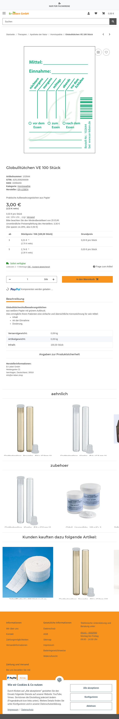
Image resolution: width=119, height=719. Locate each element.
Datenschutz (49, 628)
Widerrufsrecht (50, 656)
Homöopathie (24, 186)
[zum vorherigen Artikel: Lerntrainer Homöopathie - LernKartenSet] (103, 34)
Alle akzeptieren (91, 688)
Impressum (48, 645)
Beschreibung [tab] (15, 298)
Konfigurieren (91, 697)
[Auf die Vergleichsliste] (98, 52)
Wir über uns (12, 628)
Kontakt (9, 634)
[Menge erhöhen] (53, 279)
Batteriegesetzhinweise (54, 650)
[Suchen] (56, 21)
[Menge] (27, 279)
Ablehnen (91, 706)
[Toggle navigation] (4, 12)
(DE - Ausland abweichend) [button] (38, 267)
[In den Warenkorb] (8, 44)
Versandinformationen (16, 645)
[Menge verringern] (9, 279)
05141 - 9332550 (89, 633)
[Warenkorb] (108, 13)
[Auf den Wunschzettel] (106, 52)
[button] (88, 13)
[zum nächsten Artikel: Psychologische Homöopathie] (109, 34)
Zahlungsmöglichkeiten (17, 639)
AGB (45, 634)
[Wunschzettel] (96, 13)
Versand (31, 217)
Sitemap (47, 639)
